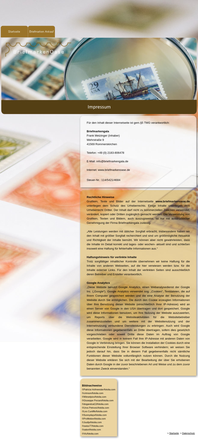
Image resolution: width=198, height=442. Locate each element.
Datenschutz (188, 433)
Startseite (174, 433)
